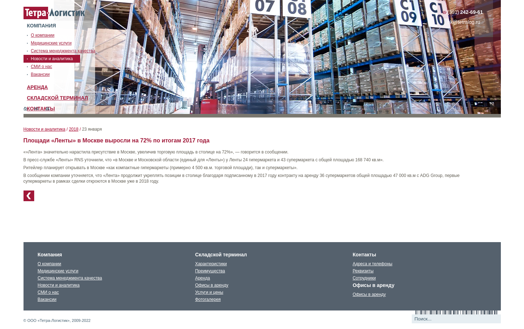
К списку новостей (29, 195)
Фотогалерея (208, 299)
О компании (49, 263)
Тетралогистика (54, 13)
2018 (73, 129)
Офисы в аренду (211, 285)
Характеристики (211, 263)
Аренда (37, 87)
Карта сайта (48, 108)
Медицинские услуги (58, 270)
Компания (41, 25)
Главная (25, 108)
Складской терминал (57, 98)
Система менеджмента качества (70, 278)
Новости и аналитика (45, 129)
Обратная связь (36, 108)
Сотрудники (364, 278)
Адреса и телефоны (373, 263)
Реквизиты (363, 270)
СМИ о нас (48, 292)
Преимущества (210, 270)
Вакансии (47, 299)
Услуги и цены (209, 292)
